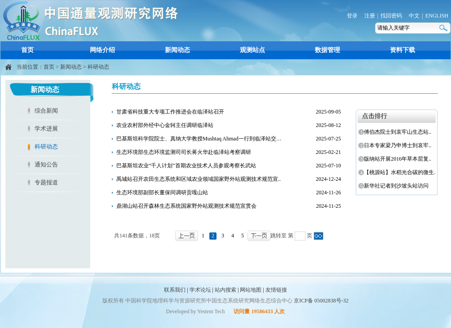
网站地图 (250, 290)
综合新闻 (46, 110)
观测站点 (252, 50)
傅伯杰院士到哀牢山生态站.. (396, 132)
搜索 (444, 28)
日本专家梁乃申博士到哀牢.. (396, 145)
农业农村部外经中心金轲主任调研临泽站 (164, 125)
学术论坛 (200, 290)
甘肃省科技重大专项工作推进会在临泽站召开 (170, 112)
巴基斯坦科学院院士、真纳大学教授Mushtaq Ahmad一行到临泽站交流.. (200, 139)
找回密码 (391, 16)
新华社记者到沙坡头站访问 (394, 186)
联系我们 (175, 290)
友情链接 (276, 290)
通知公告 (46, 164)
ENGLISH (436, 16)
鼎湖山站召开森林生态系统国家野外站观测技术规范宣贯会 (186, 206)
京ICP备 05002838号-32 (321, 300)
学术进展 (46, 128)
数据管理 (327, 50)
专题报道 (46, 182)
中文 (414, 16)
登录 (352, 16)
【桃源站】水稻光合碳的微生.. (397, 172)
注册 (369, 16)
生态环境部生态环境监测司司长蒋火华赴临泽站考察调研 (183, 152)
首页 (27, 50)
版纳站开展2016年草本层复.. (396, 159)
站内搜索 (225, 290)
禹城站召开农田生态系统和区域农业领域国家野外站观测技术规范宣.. (198, 179)
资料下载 (402, 50)
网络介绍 (102, 50)
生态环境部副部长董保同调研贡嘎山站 (162, 192)
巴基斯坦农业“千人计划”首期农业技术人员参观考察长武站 (186, 165)
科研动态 (98, 67)
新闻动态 (177, 50)
